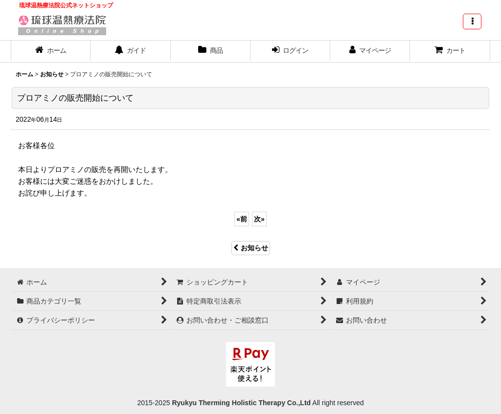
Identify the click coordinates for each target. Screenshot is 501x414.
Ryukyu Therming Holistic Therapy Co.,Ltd (240, 403)
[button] (472, 21)
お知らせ (250, 248)
